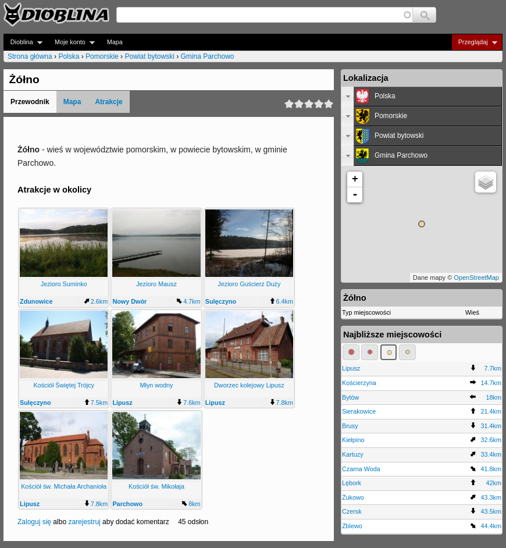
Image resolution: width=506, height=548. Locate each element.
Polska (68, 56)
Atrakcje (108, 102)
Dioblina (22, 42)
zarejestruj (84, 522)
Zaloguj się (34, 522)
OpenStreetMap (476, 277)
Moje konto (71, 42)
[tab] (421, 96)
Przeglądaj (474, 42)
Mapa (115, 41)
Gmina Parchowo (207, 56)
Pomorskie (102, 56)
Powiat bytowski (149, 56)
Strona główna (30, 56)
